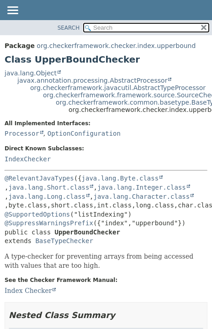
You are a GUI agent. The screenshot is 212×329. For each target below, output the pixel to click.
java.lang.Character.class (141, 196)
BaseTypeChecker (64, 240)
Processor (22, 133)
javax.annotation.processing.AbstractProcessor (92, 80)
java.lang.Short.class (48, 187)
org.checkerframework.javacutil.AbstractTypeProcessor (118, 87)
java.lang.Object (31, 73)
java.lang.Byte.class (120, 178)
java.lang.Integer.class (141, 187)
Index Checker (28, 290)
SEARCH (69, 28)
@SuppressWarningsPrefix (49, 223)
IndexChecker (28, 159)
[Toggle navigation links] (12, 11)
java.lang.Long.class (46, 196)
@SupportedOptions (37, 214)
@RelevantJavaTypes (39, 178)
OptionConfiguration (84, 133)
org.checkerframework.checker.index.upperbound (116, 45)
